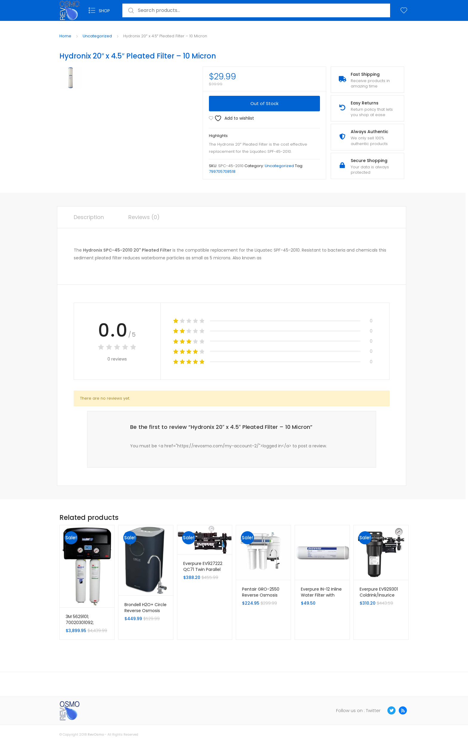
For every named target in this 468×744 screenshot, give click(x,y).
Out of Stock (264, 103)
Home (65, 36)
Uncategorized (97, 36)
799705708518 (222, 171)
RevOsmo (96, 734)
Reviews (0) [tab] (144, 217)
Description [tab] (89, 217)
